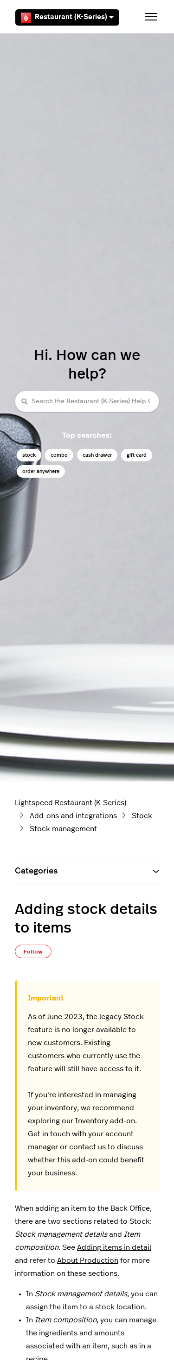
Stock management (63, 829)
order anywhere (40, 471)
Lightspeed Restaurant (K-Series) (70, 803)
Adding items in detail (114, 1247)
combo (59, 455)
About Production (87, 1260)
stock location (120, 1307)
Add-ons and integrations (73, 816)
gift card (137, 455)
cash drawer (97, 455)
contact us (87, 1147)
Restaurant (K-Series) (67, 18)
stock (29, 455)
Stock (142, 816)
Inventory (91, 1121)
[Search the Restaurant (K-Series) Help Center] (87, 401)
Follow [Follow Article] (33, 951)
